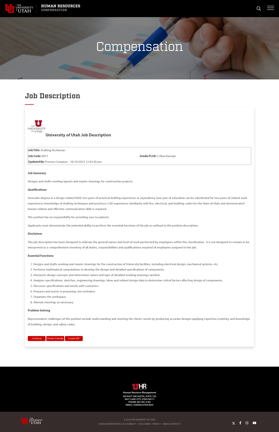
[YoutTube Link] (254, 423)
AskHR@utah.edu (143, 404)
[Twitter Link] (233, 423)
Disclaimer (144, 424)
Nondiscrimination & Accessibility (117, 424)
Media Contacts (171, 424)
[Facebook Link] (240, 423)
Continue (37, 338)
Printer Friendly (55, 338)
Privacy (156, 424)
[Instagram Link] (247, 423)
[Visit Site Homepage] (139, 386)
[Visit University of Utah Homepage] (20, 8)
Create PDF (74, 338)
